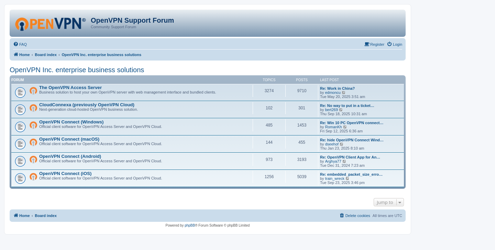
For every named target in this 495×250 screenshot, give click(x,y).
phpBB (190, 225)
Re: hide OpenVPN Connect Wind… (352, 140)
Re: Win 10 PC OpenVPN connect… (352, 123)
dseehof (332, 144)
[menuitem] (20, 44)
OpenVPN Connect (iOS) (65, 173)
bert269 (331, 110)
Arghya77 (333, 161)
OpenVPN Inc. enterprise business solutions (77, 70)
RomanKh (333, 127)
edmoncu (333, 92)
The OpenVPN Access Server (70, 87)
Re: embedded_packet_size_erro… (351, 174)
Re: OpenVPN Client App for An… (350, 157)
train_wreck (334, 178)
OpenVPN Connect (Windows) (71, 121)
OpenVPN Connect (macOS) (69, 139)
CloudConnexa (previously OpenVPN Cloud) (86, 104)
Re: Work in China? (337, 88)
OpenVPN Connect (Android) (70, 156)
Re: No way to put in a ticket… (347, 106)
